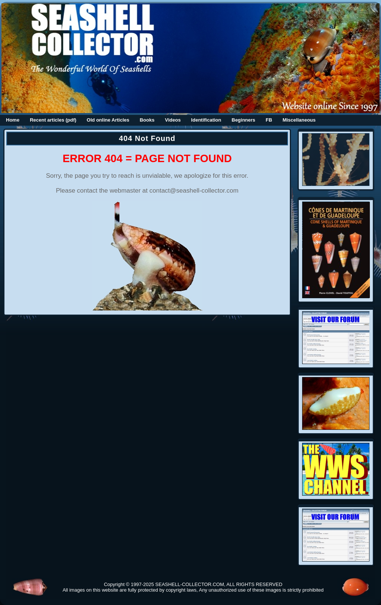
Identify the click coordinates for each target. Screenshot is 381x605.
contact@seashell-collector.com (194, 190)
